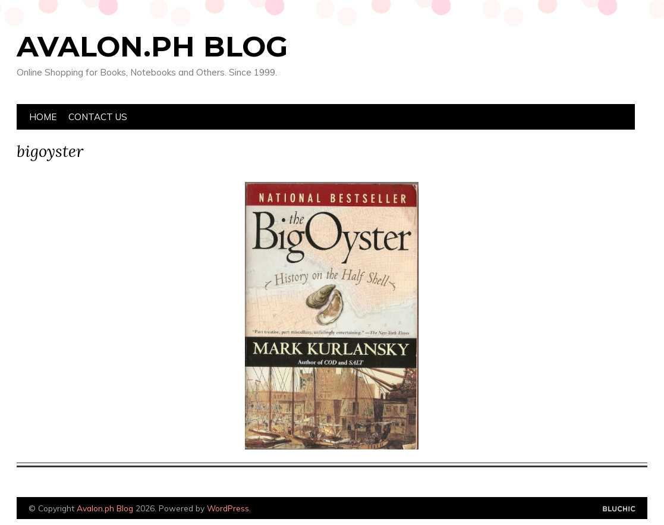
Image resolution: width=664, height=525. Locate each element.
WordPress (228, 508)
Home (42, 116)
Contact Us (97, 116)
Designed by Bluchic (619, 509)
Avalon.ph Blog (152, 46)
